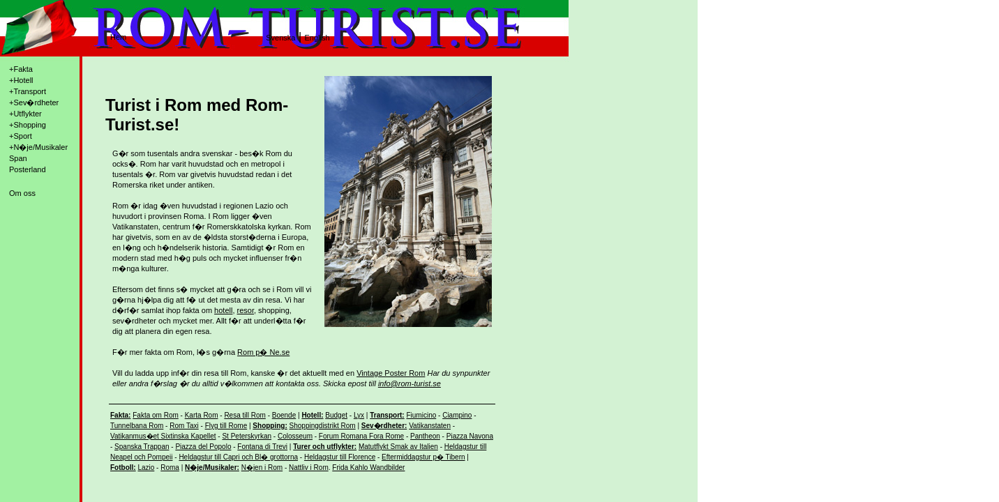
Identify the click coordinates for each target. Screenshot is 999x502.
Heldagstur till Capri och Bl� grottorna (238, 457)
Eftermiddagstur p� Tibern (423, 457)
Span (18, 158)
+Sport (20, 136)
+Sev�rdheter (34, 102)
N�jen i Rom (262, 467)
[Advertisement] (553, 272)
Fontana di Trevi (262, 446)
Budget (336, 415)
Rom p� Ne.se (263, 352)
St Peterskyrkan (246, 436)
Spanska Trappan (141, 446)
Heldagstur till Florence (339, 457)
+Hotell (21, 80)
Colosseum (295, 436)
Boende (284, 415)
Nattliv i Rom (309, 467)
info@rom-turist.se (409, 383)
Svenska (280, 37)
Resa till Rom (244, 415)
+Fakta (21, 69)
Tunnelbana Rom (136, 425)
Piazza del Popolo (203, 446)
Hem (118, 37)
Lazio (145, 467)
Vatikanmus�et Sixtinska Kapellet (163, 436)
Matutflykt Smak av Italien (398, 446)
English (316, 37)
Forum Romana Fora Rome (361, 436)
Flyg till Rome (226, 425)
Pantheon (425, 436)
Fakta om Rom (156, 415)
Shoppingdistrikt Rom (323, 425)
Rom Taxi (184, 425)
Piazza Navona (469, 436)
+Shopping (27, 125)
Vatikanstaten (430, 425)
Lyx (359, 415)
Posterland (27, 169)
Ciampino (457, 415)
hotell (223, 310)
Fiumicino (421, 415)
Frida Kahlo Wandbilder (368, 467)
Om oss (22, 193)
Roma (169, 467)
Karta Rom (201, 415)
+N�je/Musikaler (38, 147)
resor (245, 310)
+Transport (27, 91)
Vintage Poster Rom (390, 373)
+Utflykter (25, 113)
